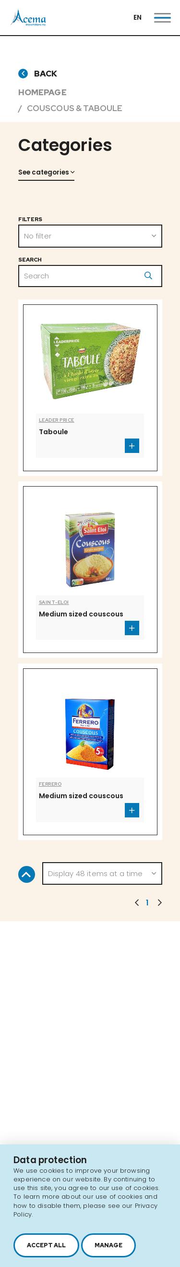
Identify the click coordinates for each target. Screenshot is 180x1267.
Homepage (42, 92)
